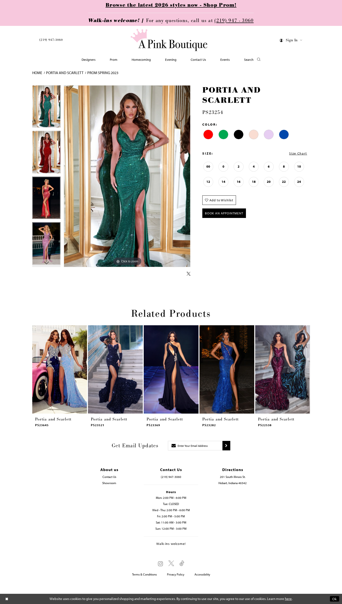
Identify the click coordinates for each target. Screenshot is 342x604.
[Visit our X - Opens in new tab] (171, 563)
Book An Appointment (224, 213)
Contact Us (109, 477)
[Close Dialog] (7, 599)
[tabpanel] (46, 108)
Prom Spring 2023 (102, 73)
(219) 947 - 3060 (234, 20)
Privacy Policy (175, 574)
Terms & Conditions (144, 574)
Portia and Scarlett (64, 73)
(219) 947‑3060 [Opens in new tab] (171, 477)
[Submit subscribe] (226, 445)
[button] (291, 41)
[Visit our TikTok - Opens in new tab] (182, 563)
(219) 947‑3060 (51, 40)
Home (37, 73)
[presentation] (59, 369)
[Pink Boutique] (169, 40)
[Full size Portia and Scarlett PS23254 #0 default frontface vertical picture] (127, 176)
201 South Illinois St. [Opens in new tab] (232, 477)
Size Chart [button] (298, 153)
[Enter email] (195, 445)
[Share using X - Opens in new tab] (188, 274)
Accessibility (202, 574)
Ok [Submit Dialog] (334, 599)
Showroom (109, 483)
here (288, 599)
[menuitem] (51, 40)
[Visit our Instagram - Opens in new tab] (160, 563)
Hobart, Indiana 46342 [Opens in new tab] (232, 483)
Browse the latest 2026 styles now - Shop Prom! (171, 5)
